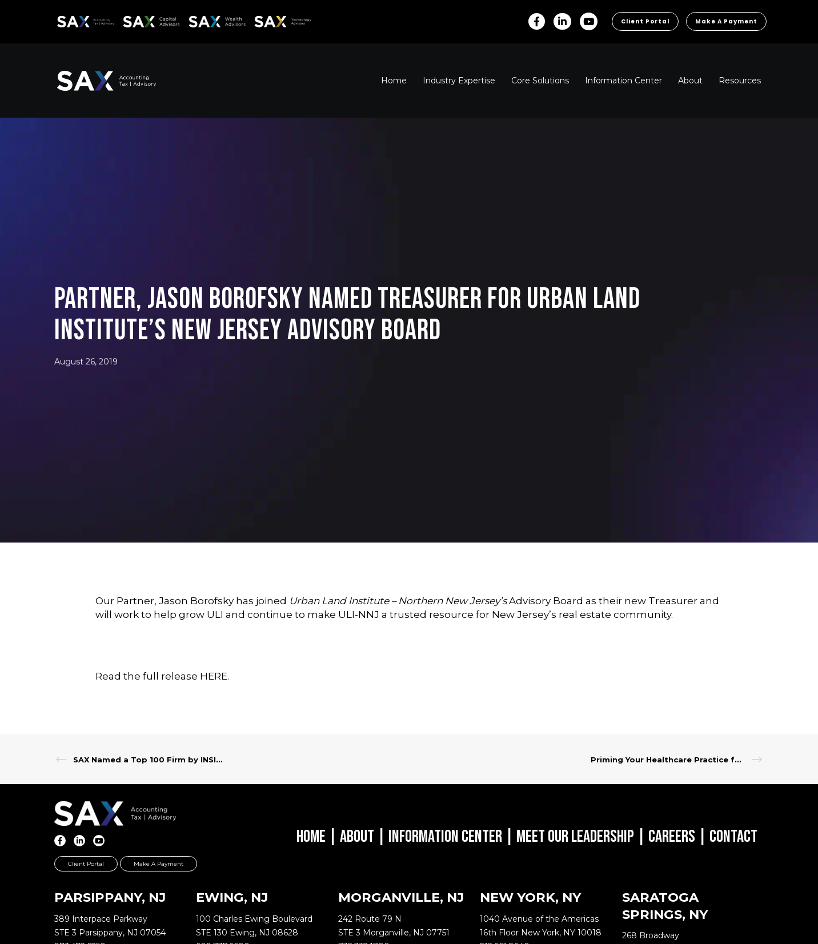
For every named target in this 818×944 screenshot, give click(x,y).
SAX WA (202, 19)
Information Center (445, 836)
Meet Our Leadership (575, 836)
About (357, 836)
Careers (671, 836)
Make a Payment (726, 21)
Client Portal (645, 21)
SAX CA (135, 19)
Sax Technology (275, 21)
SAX (63, 19)
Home (311, 836)
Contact (733, 836)
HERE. (214, 676)
